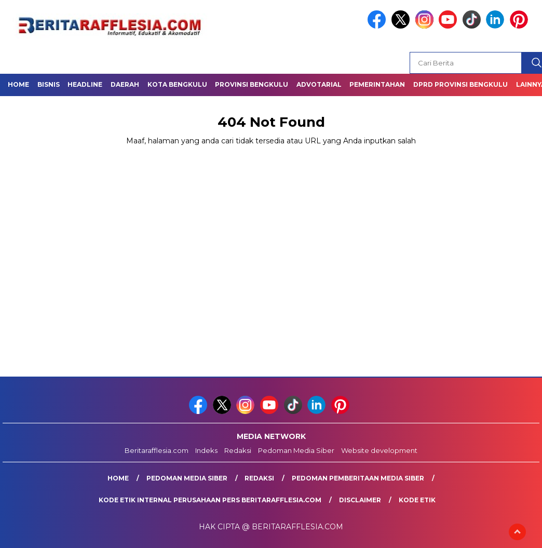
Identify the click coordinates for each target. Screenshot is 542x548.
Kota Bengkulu (177, 84)
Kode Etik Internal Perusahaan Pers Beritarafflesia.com (210, 500)
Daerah (125, 84)
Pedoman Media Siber (296, 450)
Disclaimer (360, 500)
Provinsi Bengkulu (251, 84)
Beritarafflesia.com (156, 450)
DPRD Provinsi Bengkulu (460, 84)
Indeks (206, 450)
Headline (84, 84)
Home (18, 84)
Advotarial (319, 84)
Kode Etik (417, 500)
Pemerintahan (377, 84)
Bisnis (48, 84)
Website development (379, 450)
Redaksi (237, 450)
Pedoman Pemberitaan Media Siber (358, 478)
